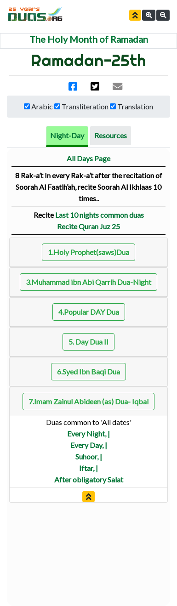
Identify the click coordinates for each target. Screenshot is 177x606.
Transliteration (85, 106)
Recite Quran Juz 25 (88, 226)
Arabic (42, 106)
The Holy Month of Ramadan (88, 39)
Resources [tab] (110, 135)
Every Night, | (88, 433)
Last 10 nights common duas (99, 214)
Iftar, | (88, 468)
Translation (135, 106)
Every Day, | (88, 445)
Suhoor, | (88, 456)
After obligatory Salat (88, 479)
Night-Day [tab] (67, 135)
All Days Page (88, 158)
